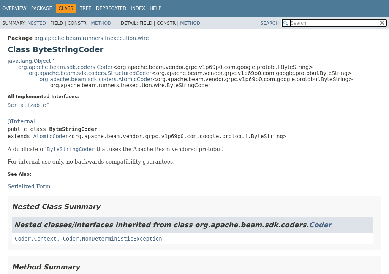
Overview (14, 8)
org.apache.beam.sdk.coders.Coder (65, 67)
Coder (320, 225)
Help (155, 8)
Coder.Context (36, 239)
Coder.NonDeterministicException (112, 239)
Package (41, 8)
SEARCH (270, 23)
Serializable (27, 105)
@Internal (22, 121)
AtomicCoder (50, 136)
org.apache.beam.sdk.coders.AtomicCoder (96, 79)
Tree (86, 8)
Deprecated (111, 8)
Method (101, 23)
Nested (36, 23)
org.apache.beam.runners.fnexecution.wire (91, 38)
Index (138, 8)
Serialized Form (29, 186)
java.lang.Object (29, 61)
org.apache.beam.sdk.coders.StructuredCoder (90, 73)
